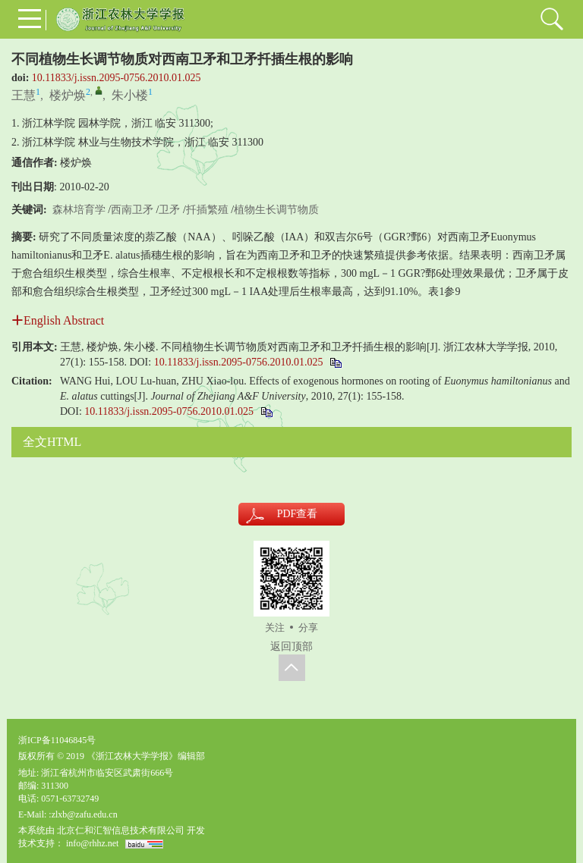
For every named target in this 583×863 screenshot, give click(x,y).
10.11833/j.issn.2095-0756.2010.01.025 (116, 77)
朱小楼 (130, 95)
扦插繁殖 (207, 209)
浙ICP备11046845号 (57, 740)
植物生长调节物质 (276, 209)
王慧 (23, 95)
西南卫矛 (132, 209)
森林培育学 (79, 209)
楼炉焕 (67, 95)
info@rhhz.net (92, 843)
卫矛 (169, 209)
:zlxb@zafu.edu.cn (83, 814)
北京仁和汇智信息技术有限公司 (120, 830)
